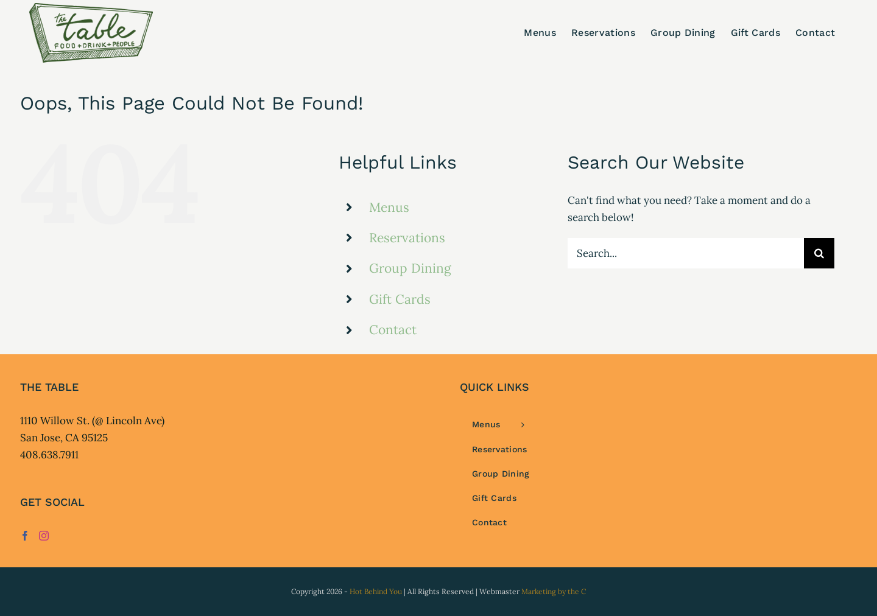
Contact (393, 329)
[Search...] (686, 253)
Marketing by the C (553, 591)
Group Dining (410, 268)
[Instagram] (44, 536)
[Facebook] (25, 536)
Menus (389, 207)
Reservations (407, 237)
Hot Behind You (376, 591)
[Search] (819, 253)
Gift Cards (400, 299)
